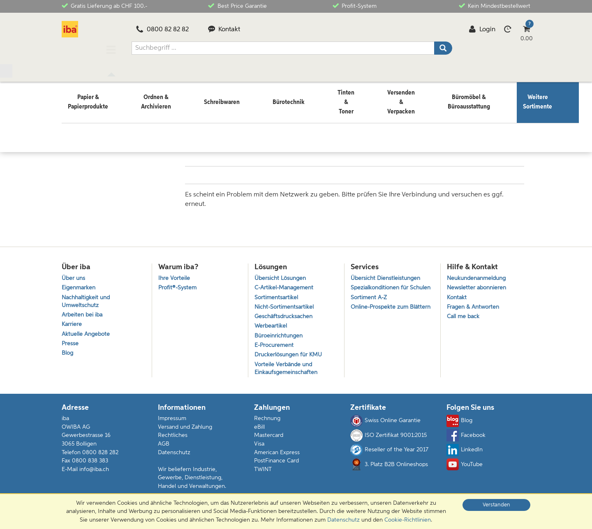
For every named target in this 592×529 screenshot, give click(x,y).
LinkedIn (464, 453)
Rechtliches (172, 439)
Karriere (72, 323)
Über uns (74, 273)
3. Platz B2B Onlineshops (389, 468)
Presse (70, 344)
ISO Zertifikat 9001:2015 (388, 439)
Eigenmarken (79, 283)
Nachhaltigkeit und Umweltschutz (87, 298)
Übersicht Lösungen (282, 273)
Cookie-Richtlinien (407, 520)
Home (69, 122)
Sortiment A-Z (370, 302)
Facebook (466, 439)
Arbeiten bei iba (83, 313)
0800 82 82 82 (162, 29)
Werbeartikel (271, 325)
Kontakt (224, 29)
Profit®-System (178, 283)
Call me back (464, 315)
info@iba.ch (94, 473)
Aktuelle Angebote (87, 334)
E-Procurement (275, 346)
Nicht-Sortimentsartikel (285, 304)
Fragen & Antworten (475, 304)
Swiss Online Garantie (385, 424)
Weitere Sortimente (109, 122)
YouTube (464, 468)
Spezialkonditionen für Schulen (381, 287)
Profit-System (355, 5)
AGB (163, 447)
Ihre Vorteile (174, 273)
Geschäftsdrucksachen (285, 315)
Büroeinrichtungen (280, 336)
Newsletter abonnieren (478, 283)
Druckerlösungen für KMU (290, 356)
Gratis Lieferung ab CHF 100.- (104, 5)
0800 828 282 (100, 456)
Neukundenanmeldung (479, 273)
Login (482, 29)
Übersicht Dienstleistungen (387, 273)
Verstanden (496, 505)
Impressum (172, 422)
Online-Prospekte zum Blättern (381, 317)
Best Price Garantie (237, 5)
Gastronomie (158, 122)
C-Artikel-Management (286, 283)
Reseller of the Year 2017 (389, 453)
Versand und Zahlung (185, 431)
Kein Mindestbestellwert (494, 5)
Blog (68, 355)
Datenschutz (174, 456)
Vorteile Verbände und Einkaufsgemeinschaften (287, 371)
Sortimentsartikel (277, 294)
